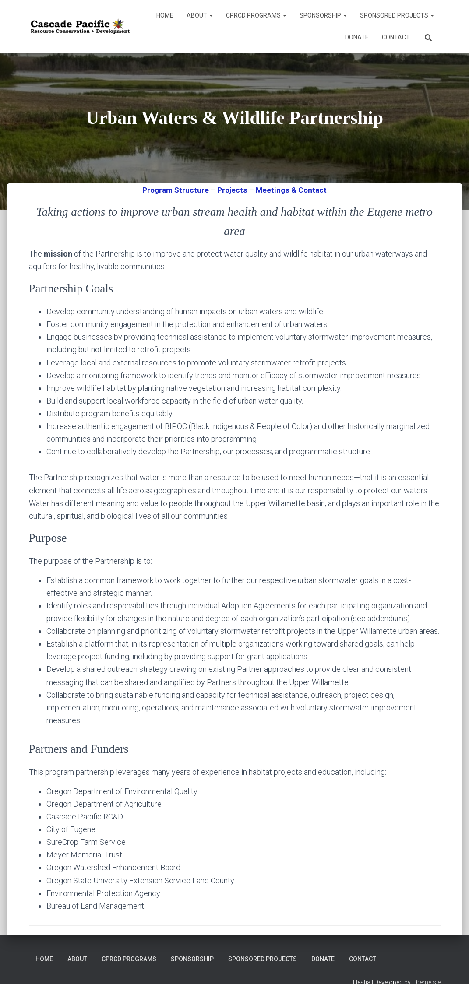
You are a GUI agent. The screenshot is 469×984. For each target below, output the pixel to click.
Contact (396, 37)
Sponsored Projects (397, 15)
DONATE (357, 37)
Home (164, 15)
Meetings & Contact (292, 189)
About (200, 15)
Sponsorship (323, 15)
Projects (232, 189)
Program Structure (174, 189)
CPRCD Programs (256, 15)
